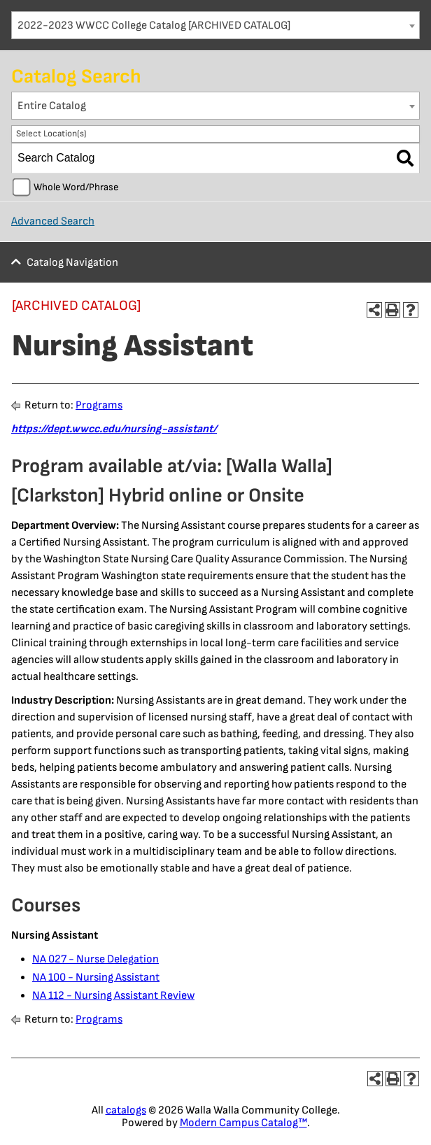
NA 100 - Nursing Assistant (96, 977)
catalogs (126, 1110)
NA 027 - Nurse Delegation (95, 959)
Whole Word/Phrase (76, 187)
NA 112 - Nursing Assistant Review (113, 995)
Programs (99, 405)
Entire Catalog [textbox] (51, 106)
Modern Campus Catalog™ (243, 1123)
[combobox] (215, 25)
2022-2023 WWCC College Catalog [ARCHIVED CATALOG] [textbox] (153, 25)
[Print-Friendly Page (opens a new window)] (392, 310)
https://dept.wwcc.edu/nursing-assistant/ (114, 429)
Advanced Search (52, 221)
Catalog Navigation (72, 262)
